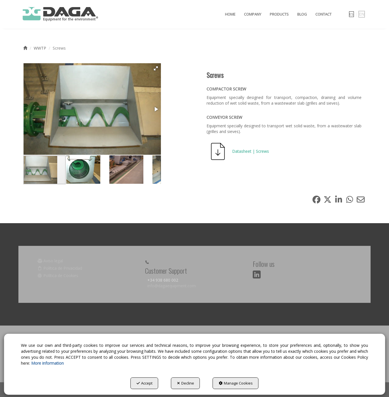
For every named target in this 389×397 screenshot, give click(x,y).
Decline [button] (185, 383)
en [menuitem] (361, 14)
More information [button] (47, 363)
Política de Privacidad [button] (59, 268)
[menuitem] (230, 14)
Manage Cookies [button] (236, 383)
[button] (60, 14)
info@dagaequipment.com (171, 285)
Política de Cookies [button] (57, 275)
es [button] (351, 14)
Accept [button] (144, 383)
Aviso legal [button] (50, 260)
